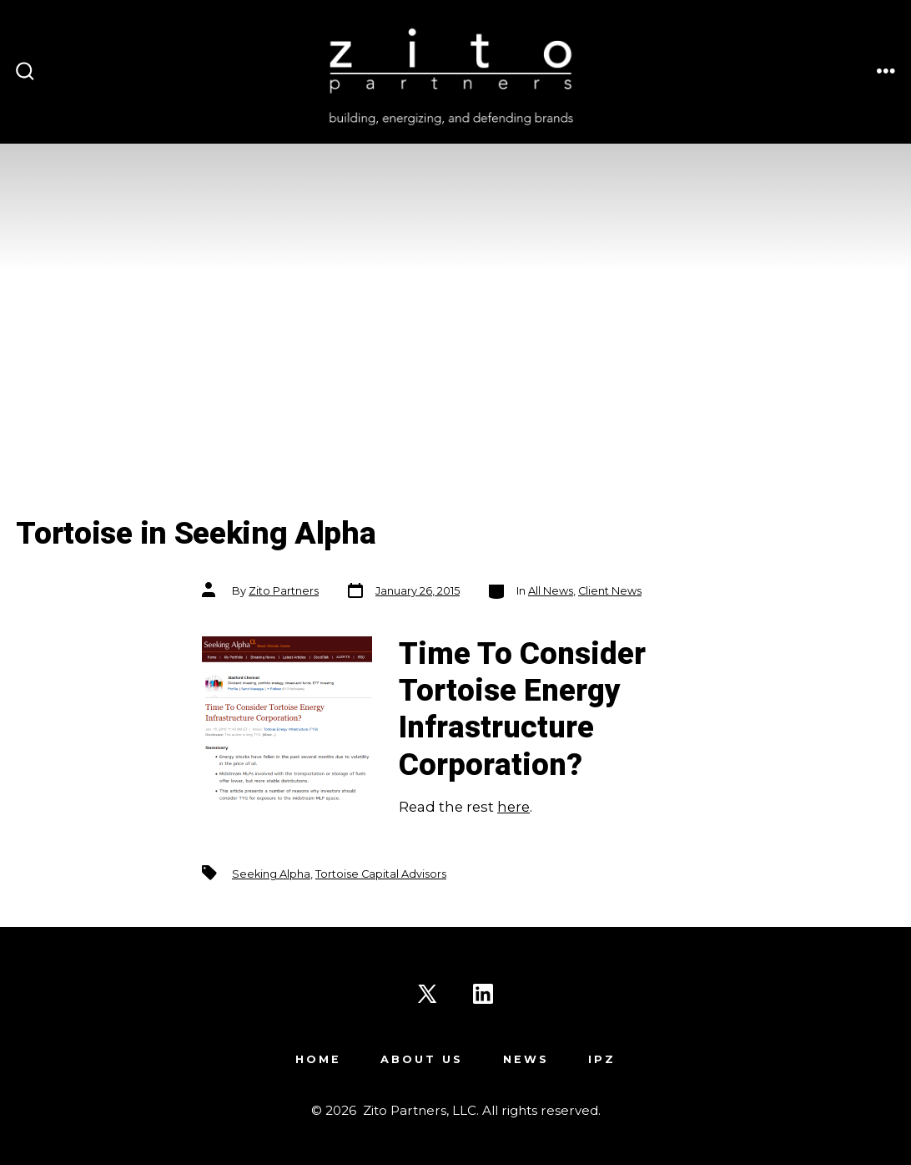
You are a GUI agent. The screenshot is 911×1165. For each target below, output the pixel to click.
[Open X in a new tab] (427, 994)
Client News (610, 591)
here (513, 806)
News (526, 1059)
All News (550, 591)
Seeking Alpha (271, 874)
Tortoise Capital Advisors (380, 874)
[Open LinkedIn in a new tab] (483, 994)
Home (318, 1059)
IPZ (602, 1059)
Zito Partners (284, 591)
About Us (421, 1059)
